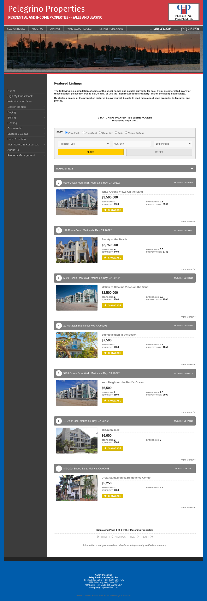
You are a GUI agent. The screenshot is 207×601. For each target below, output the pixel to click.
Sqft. (119, 132)
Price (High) (72, 132)
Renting (12, 123)
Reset (159, 152)
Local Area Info (16, 139)
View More (188, 222)
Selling (11, 117)
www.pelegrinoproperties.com (103, 587)
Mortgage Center (17, 133)
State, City (106, 132)
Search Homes (16, 106)
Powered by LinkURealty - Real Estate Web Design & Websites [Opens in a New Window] (103, 596)
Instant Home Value (19, 101)
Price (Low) (89, 132)
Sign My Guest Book (20, 96)
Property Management (21, 155)
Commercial (14, 128)
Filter (90, 152)
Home (11, 90)
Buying (11, 112)
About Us (13, 149)
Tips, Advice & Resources (23, 144)
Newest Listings (134, 132)
